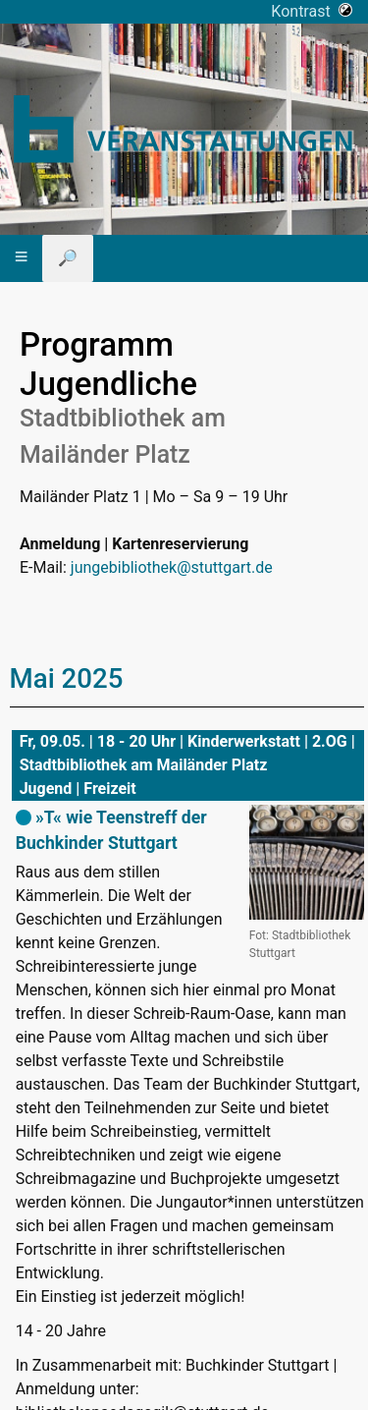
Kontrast (311, 11)
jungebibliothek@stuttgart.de (172, 567)
